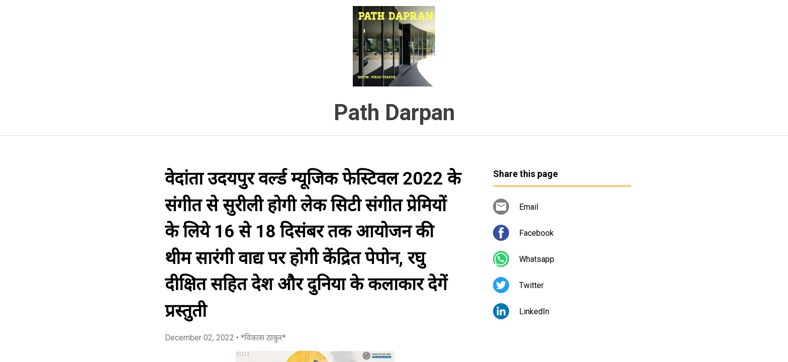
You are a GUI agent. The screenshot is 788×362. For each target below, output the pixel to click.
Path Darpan (394, 113)
